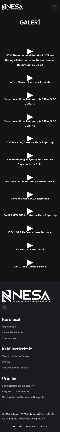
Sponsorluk (9, 338)
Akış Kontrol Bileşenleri (16, 391)
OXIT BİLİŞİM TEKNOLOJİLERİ (30, 426)
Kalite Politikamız (12, 332)
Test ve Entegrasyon (15, 367)
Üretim (6, 362)
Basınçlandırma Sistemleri (18, 386)
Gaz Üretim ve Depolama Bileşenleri (24, 397)
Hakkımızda (9, 326)
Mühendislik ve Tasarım (16, 356)
